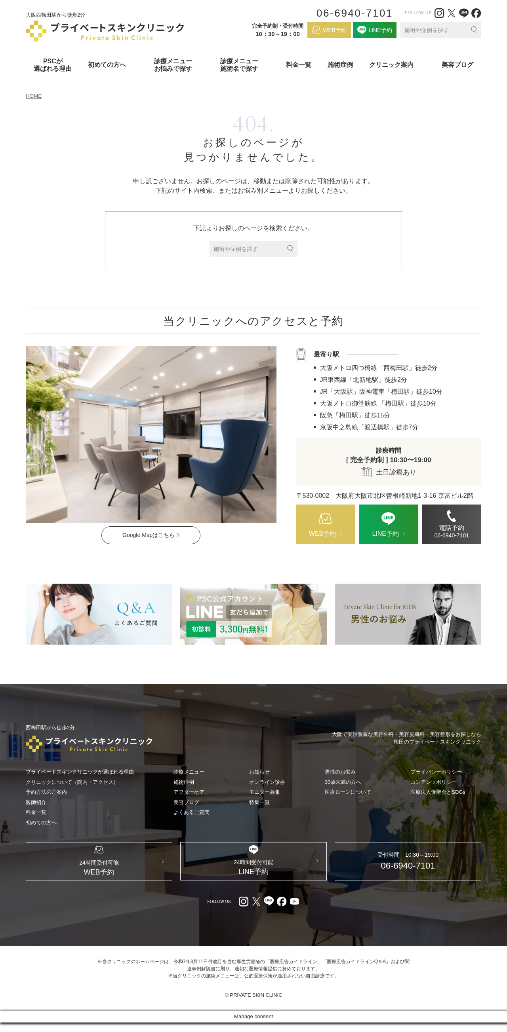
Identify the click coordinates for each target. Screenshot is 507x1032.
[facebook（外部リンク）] (476, 13)
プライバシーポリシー (436, 772)
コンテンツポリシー (433, 782)
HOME (34, 96)
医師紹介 (36, 802)
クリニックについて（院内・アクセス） (72, 782)
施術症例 (340, 64)
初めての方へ (41, 822)
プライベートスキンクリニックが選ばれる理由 (80, 772)
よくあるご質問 (191, 813)
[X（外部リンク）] (451, 13)
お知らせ (259, 772)
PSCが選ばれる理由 (53, 65)
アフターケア (188, 792)
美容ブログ (457, 64)
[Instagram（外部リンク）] (439, 13)
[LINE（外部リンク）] (464, 13)
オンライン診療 (267, 782)
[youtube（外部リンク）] (294, 911)
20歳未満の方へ (343, 782)
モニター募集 (264, 792)
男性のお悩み (340, 772)
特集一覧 (259, 802)
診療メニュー (188, 772)
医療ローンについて (348, 792)
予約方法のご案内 (46, 792)
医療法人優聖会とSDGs (437, 792)
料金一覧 (298, 64)
